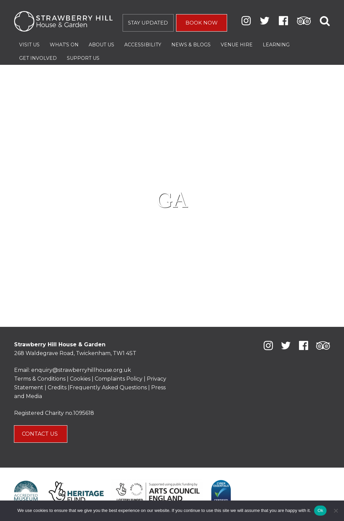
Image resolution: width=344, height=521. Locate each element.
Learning (276, 45)
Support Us (83, 58)
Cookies (81, 379)
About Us (101, 45)
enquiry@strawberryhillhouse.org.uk (81, 370)
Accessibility (142, 45)
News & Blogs (191, 45)
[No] (335, 510)
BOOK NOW (201, 22)
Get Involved (38, 58)
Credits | (59, 387)
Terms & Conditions (40, 379)
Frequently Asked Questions (108, 387)
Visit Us (29, 45)
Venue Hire (237, 45)
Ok (320, 510)
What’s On (64, 45)
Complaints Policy (118, 379)
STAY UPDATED (148, 22)
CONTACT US (40, 434)
